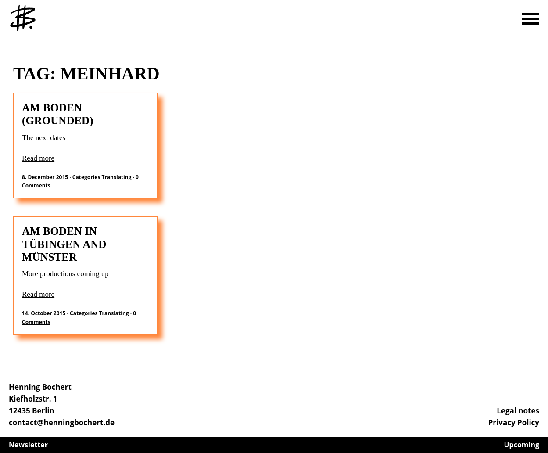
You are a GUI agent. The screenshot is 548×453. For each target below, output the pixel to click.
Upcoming (522, 444)
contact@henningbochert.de (62, 422)
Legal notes (518, 411)
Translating (116, 177)
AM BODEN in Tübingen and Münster (64, 243)
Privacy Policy (513, 422)
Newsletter (28, 444)
